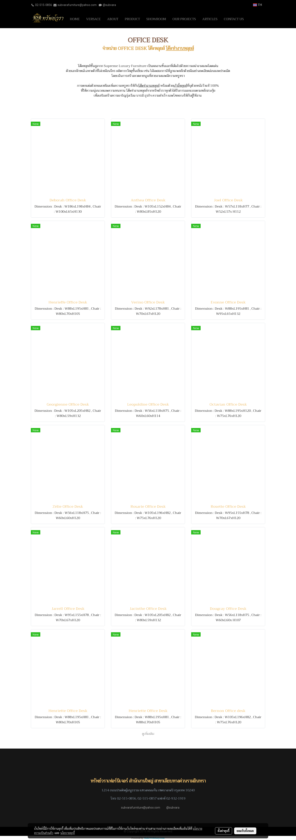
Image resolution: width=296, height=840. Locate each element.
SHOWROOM (156, 19)
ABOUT (112, 19)
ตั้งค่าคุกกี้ (223, 831)
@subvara (109, 5)
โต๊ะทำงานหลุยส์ (180, 48)
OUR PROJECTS (184, 19)
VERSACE (93, 19)
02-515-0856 (43, 5)
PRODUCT (132, 19)
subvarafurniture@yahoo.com (77, 5)
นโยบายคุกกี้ (67, 833)
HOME (75, 19)
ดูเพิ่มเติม (148, 734)
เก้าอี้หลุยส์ (180, 86)
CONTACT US (234, 19)
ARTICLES (209, 19)
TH (257, 4)
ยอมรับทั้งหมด (245, 831)
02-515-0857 (147, 798)
